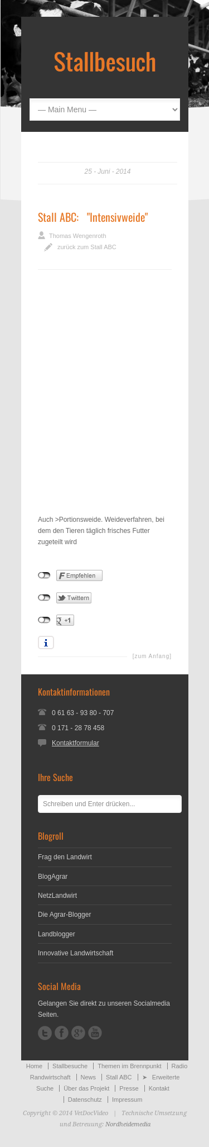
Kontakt (159, 1088)
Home (34, 1066)
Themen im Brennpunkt (129, 1066)
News (88, 1077)
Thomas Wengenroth (77, 235)
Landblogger (56, 934)
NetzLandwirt (57, 895)
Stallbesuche (70, 1066)
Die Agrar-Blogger (64, 914)
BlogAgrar (52, 877)
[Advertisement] (104, 400)
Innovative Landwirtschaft (75, 953)
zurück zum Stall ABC (86, 247)
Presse (128, 1088)
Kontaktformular (75, 743)
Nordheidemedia (127, 1124)
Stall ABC (57, 216)
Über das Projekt (86, 1088)
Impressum (127, 1099)
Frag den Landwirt (65, 857)
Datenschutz (85, 1099)
